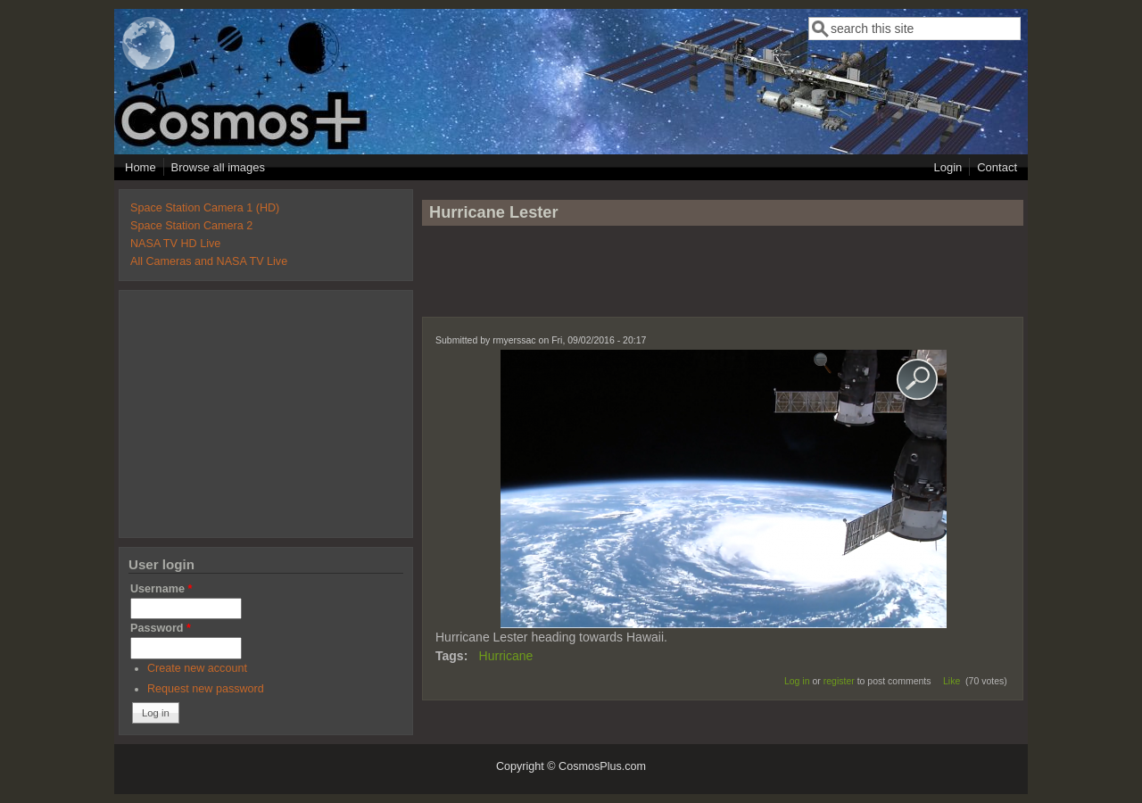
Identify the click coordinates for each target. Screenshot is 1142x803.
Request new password (205, 689)
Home (140, 167)
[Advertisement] (722, 279)
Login (947, 167)
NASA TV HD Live (175, 243)
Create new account (197, 668)
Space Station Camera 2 (191, 225)
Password (160, 628)
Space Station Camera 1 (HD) (204, 208)
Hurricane (506, 656)
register (839, 680)
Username (161, 589)
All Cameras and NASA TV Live (208, 261)
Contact (997, 167)
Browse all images (218, 167)
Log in (797, 680)
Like (951, 680)
